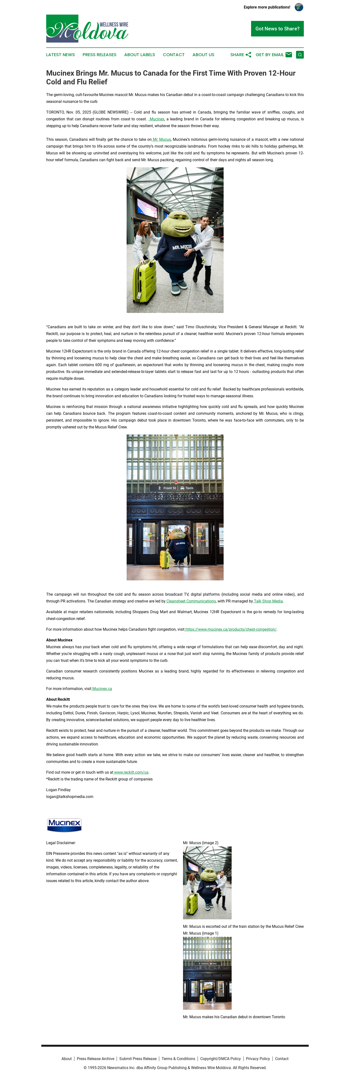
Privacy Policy (258, 1058)
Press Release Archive (95, 1058)
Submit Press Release (138, 1058)
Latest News (60, 54)
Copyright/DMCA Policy (220, 1058)
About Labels (139, 54)
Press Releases (99, 54)
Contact (174, 54)
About (66, 1058)
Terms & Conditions (178, 1058)
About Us (203, 54)
